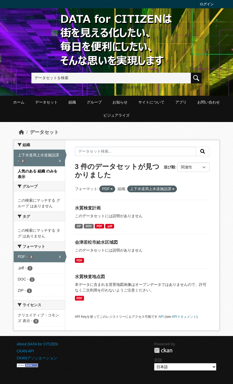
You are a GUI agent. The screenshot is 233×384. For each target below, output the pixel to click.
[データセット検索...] (135, 151)
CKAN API (25, 351)
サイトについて (151, 102)
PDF (99, 226)
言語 (158, 360)
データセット (46, 102)
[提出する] (203, 151)
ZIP (79, 226)
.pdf (109, 226)
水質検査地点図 (90, 276)
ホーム (18, 102)
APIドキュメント (184, 317)
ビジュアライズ (116, 115)
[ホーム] (21, 132)
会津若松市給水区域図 (96, 242)
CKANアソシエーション (37, 358)
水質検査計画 (88, 208)
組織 (72, 102)
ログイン (207, 4)
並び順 (169, 167)
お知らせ (120, 102)
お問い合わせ (208, 102)
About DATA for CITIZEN (37, 344)
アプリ (181, 102)
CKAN (163, 350)
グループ (94, 102)
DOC (89, 226)
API (161, 317)
